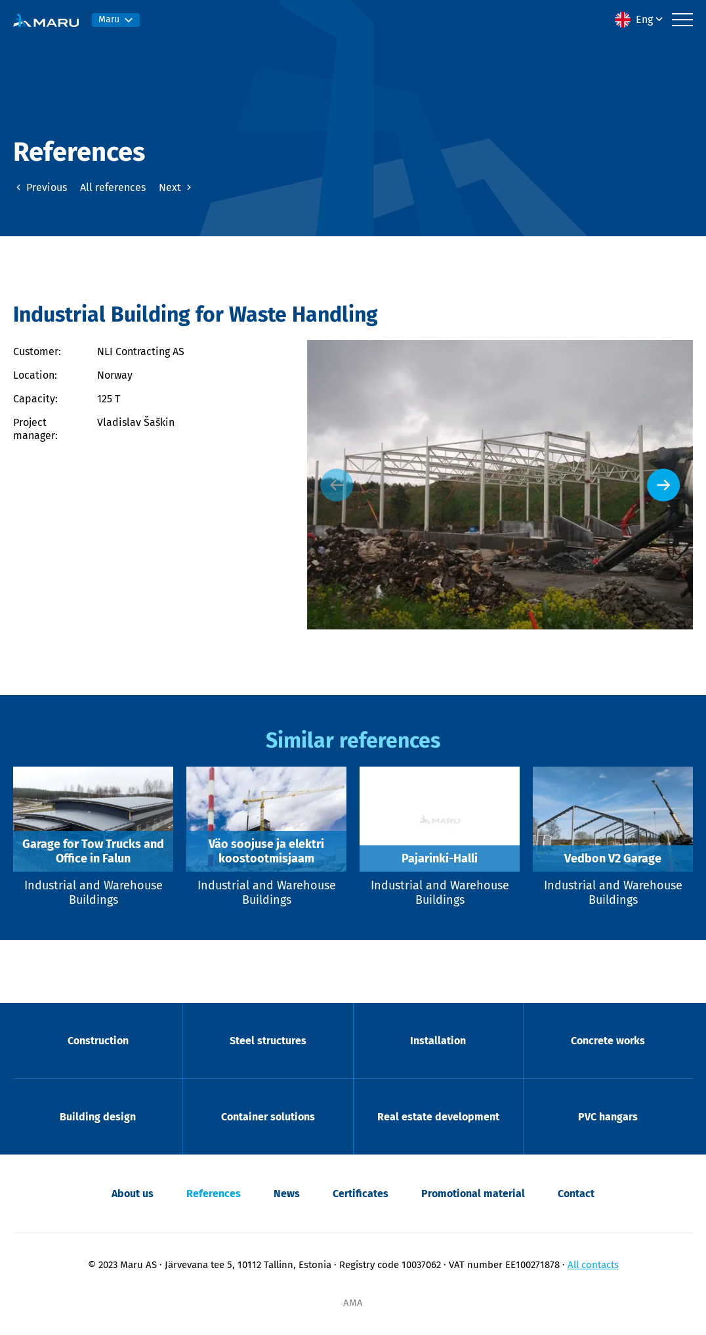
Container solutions (268, 1117)
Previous (40, 187)
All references (113, 187)
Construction (98, 1040)
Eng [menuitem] (644, 19)
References (213, 1193)
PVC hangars (608, 1117)
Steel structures (268, 1040)
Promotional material (473, 1193)
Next (176, 187)
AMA (353, 1303)
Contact (576, 1193)
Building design (98, 1117)
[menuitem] (640, 20)
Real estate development (438, 1117)
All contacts (593, 1265)
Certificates (360, 1193)
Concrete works (608, 1040)
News (287, 1193)
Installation (438, 1040)
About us (133, 1193)
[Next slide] (663, 485)
